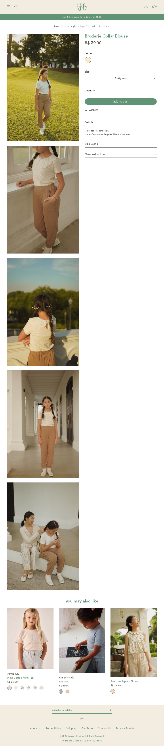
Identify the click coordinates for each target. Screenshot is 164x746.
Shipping (71, 728)
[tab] (121, 122)
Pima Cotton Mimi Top (20, 678)
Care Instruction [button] (120, 154)
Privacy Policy (94, 741)
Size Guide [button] (120, 144)
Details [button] (89, 122)
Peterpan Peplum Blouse (124, 681)
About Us (35, 728)
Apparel (66, 26)
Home (57, 26)
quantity (90, 90)
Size (87, 71)
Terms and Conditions (73, 741)
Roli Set (63, 681)
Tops (82, 26)
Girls (75, 26)
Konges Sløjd (66, 677)
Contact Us (104, 728)
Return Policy (53, 728)
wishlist (93, 110)
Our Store (87, 728)
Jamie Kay (13, 674)
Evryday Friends (125, 728)
